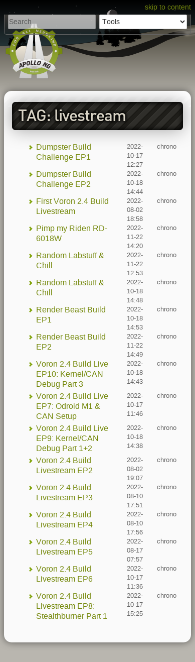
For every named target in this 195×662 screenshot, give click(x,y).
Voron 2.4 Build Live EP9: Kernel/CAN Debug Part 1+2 (72, 438)
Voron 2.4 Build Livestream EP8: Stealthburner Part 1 (71, 606)
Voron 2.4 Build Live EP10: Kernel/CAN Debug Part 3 (72, 374)
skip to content (168, 7)
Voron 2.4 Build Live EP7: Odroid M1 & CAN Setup (72, 406)
